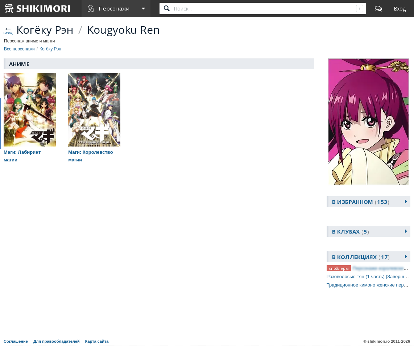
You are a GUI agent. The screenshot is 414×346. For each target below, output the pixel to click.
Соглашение (16, 341)
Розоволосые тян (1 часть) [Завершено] (370, 276)
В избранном (360, 201)
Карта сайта (97, 341)
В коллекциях (361, 256)
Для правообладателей (56, 341)
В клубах (350, 231)
